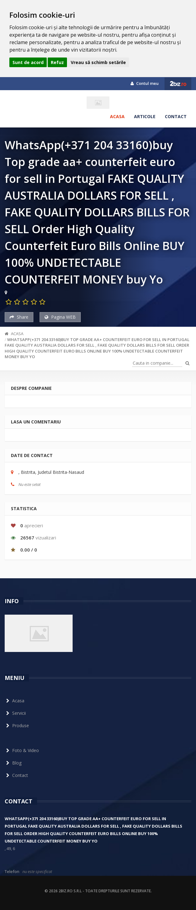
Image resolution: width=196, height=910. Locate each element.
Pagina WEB (60, 317)
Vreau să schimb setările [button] (98, 62)
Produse (17, 725)
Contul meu (145, 83)
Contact (176, 116)
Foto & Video (22, 750)
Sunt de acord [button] (28, 62)
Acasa (117, 116)
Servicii (15, 713)
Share (19, 317)
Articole (144, 116)
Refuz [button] (57, 62)
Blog (13, 763)
